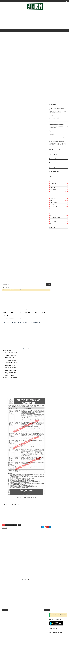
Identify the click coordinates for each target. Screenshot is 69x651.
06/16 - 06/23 (52, 571)
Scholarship (53, 215)
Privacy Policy (21, 1)
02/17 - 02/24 (52, 596)
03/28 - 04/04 (52, 446)
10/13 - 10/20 (52, 546)
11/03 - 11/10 (52, 542)
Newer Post (5, 379)
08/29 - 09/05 (52, 415)
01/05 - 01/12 (52, 529)
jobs (51, 200)
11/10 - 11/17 (52, 540)
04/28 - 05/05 (52, 581)
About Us (8, 1)
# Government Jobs (9, 293)
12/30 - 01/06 (52, 606)
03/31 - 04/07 (52, 587)
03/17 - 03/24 (52, 590)
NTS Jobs (52, 204)
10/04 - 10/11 (52, 478)
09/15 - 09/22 (52, 552)
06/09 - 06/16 (52, 572)
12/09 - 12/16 (52, 610)
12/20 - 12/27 (52, 463)
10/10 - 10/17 (52, 414)
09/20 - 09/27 (52, 481)
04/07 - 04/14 (52, 586)
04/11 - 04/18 (52, 443)
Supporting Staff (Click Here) (10, 139)
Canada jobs (53, 183)
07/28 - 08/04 (52, 562)
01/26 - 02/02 (52, 524)
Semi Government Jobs (55, 217)
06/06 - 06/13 (52, 433)
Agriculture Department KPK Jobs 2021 (56, 141)
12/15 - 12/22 (52, 533)
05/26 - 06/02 (52, 575)
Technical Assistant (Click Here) (11, 131)
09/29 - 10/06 (52, 549)
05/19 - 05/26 (52, 577)
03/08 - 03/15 (52, 520)
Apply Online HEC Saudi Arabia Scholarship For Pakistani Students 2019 (60, 388)
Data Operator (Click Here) (10, 136)
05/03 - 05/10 (52, 508)
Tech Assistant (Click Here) (10, 129)
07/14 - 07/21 (52, 565)
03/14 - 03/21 (52, 449)
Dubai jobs (53, 187)
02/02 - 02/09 (52, 523)
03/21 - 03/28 (52, 447)
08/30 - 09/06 (52, 485)
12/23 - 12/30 (52, 607)
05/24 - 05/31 (52, 504)
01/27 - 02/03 (52, 600)
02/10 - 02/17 (52, 597)
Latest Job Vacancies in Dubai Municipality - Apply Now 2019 (61, 377)
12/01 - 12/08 (52, 536)
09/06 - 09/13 (52, 484)
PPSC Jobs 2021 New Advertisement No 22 (57, 124)
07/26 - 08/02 (52, 492)
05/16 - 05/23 (52, 437)
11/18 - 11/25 (52, 615)
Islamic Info (53, 198)
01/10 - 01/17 (52, 459)
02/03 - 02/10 (52, 599)
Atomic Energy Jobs (55, 179)
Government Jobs (54, 192)
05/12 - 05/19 (52, 578)
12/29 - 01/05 (52, 530)
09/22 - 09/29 (52, 551)
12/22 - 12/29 (52, 532)
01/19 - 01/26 (52, 526)
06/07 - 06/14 (52, 501)
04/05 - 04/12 (52, 514)
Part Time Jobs (54, 207)
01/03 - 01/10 (52, 460)
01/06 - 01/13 (52, 605)
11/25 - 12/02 (52, 613)
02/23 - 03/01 (52, 521)
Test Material (53, 224)
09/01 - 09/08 (52, 555)
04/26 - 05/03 (52, 510)
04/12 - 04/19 (52, 513)
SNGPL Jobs (53, 219)
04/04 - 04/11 (52, 444)
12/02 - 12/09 (52, 612)
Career (52, 185)
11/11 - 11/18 (52, 616)
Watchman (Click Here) (9, 143)
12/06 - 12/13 (52, 466)
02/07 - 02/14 (52, 453)
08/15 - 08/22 (52, 418)
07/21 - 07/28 (52, 564)
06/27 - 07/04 (52, 428)
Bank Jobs (52, 181)
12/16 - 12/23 (52, 609)
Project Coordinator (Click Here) (11, 121)
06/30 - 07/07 (52, 568)
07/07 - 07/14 (52, 567)
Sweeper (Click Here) (9, 144)
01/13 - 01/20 (52, 603)
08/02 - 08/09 (52, 491)
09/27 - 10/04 (52, 479)
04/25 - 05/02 (52, 440)
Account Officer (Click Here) (10, 126)
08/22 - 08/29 (52, 416)
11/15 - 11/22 (52, 470)
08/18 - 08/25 (52, 558)
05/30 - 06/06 (52, 434)
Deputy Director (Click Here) (10, 123)
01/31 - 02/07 (52, 454)
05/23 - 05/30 (52, 435)
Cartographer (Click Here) (10, 134)
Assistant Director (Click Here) (11, 124)
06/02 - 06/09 (52, 574)
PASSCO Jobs (53, 209)
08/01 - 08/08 (52, 421)
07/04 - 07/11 (52, 427)
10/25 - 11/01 (52, 473)
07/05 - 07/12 (52, 495)
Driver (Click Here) (9, 138)
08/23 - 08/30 (52, 486)
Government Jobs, (19, 85)
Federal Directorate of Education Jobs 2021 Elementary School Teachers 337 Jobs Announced (57, 133)
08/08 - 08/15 (52, 419)
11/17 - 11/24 (52, 539)
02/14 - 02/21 (52, 451)
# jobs (19, 293)
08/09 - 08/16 (52, 489)
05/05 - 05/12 (52, 580)
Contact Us (14, 1)
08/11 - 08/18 (52, 559)
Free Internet (53, 189)
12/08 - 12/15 (52, 535)
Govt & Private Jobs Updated (12, 57)
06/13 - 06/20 (52, 431)
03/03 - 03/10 (52, 593)
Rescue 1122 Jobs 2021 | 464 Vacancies (56, 117)
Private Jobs (53, 211)
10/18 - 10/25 (52, 475)
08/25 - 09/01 (52, 556)
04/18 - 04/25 (52, 441)
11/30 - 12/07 (52, 412)
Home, (23, 85)
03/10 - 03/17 (52, 591)
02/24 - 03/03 (52, 594)
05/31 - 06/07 (52, 502)
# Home (15, 293)
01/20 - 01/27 (52, 602)
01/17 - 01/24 (52, 457)
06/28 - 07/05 (52, 497)
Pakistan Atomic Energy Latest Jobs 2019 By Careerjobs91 (60, 367)
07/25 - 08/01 (52, 422)
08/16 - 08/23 (52, 488)
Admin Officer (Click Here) (10, 128)
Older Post (43, 379)
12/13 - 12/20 (52, 465)
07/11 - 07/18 (52, 425)
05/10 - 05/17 (52, 507)
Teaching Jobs (53, 221)
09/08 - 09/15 (52, 554)
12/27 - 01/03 (52, 462)
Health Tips (53, 194)
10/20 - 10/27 (52, 545)
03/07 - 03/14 (52, 450)
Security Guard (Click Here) (10, 141)
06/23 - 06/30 (52, 570)
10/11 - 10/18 (52, 476)
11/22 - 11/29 (52, 469)
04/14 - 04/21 (52, 584)
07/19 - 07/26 (52, 494)
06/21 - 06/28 (52, 498)
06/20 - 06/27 (52, 430)
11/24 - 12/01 (52, 537)
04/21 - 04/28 (52, 583)
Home (3, 1)
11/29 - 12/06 (52, 468)
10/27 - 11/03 (52, 543)
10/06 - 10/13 (52, 548)
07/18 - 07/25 (52, 424)
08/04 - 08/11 (52, 561)
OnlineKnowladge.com (13, 647)
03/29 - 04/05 (52, 516)
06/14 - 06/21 (52, 500)
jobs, (26, 85)
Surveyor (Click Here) (9, 133)
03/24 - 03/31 (52, 589)
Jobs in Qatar (53, 202)
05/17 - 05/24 (52, 505)
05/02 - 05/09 (52, 438)
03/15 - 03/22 (52, 519)
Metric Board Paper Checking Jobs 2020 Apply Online (60, 372)
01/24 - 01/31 (52, 456)
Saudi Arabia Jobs (54, 213)
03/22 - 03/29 (52, 517)
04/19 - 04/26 (52, 511)
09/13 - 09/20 (52, 482)
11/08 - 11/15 (52, 472)
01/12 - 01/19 (52, 527)
